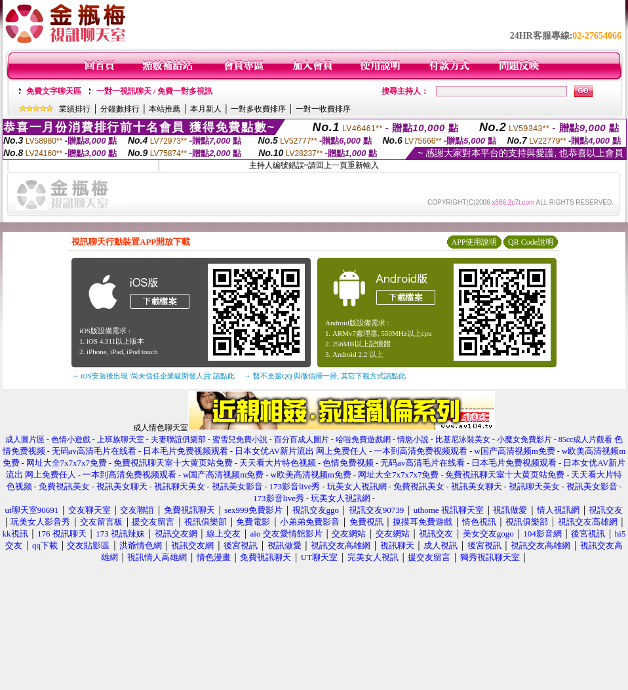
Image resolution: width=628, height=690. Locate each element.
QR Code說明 (530, 242)
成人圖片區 (25, 439)
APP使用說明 (474, 242)
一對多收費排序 (258, 108)
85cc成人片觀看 (586, 439)
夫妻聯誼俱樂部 (178, 439)
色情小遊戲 (70, 439)
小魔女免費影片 (524, 439)
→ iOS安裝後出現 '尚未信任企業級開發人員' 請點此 (153, 376)
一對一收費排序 (323, 108)
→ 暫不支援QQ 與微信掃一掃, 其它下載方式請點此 (325, 376)
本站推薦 (164, 108)
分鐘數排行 (120, 108)
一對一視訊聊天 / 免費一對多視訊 (154, 91)
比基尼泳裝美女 (462, 439)
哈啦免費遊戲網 (363, 439)
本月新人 (206, 108)
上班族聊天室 (120, 439)
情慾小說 (413, 439)
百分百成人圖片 (301, 439)
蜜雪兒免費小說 (239, 439)
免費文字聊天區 (53, 91)
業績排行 (74, 108)
